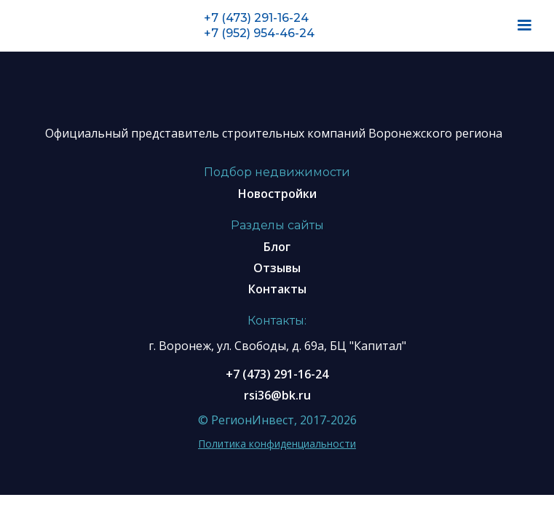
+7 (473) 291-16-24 (256, 18)
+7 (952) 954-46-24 (259, 33)
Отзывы (277, 268)
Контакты (277, 289)
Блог (277, 247)
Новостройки (277, 194)
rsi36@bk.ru (277, 395)
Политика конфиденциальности (277, 443)
